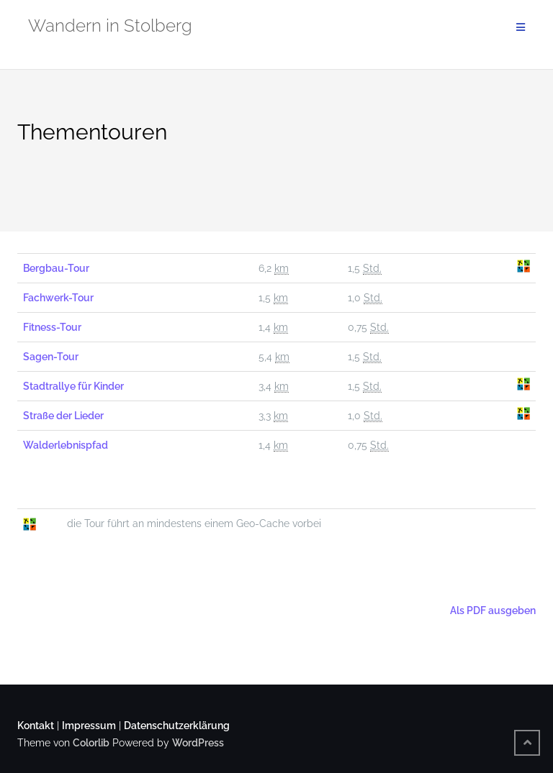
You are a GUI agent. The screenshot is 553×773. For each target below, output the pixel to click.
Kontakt (35, 725)
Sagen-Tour (50, 356)
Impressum (89, 725)
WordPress (198, 743)
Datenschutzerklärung (177, 725)
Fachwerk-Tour (58, 297)
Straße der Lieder (63, 415)
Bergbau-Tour (56, 268)
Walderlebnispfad (65, 445)
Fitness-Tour (52, 327)
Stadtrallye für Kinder (73, 386)
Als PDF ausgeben (492, 610)
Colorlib (91, 743)
